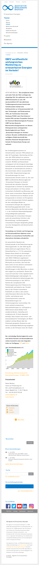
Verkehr (8, 24)
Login (6, 2)
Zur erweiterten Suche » (12, 476)
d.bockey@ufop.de (11, 394)
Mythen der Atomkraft (12, 26)
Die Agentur (8, 43)
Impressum (30, 511)
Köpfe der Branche (11, 30)
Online (27, 343)
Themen (7, 18)
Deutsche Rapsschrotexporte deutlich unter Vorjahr (20, 459)
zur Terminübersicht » (26, 491)
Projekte (7, 36)
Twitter (11, 410)
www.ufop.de (9, 397)
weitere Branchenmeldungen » (14, 464)
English (24, 2)
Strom (7, 20)
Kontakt (11, 2)
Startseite (20, 52)
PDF (20, 343)
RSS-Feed (8, 511)
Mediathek (7, 40)
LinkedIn (11, 412)
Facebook (12, 408)
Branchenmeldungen (12, 32)
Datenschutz (22, 511)
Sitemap (15, 511)
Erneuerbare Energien (12, 14)
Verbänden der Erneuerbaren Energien (15, 546)
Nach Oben (21, 420)
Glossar (18, 2)
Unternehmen (23, 545)
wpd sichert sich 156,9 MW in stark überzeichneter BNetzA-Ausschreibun (18, 454)
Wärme (8, 22)
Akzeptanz (9, 28)
